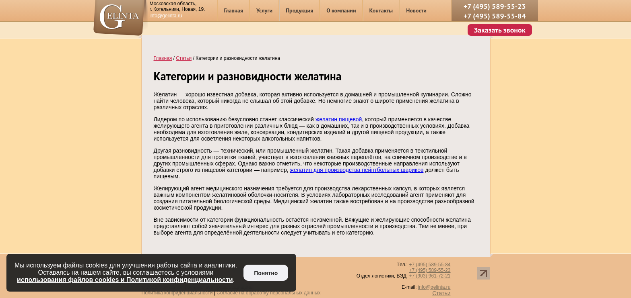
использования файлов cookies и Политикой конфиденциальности (125, 279)
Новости (416, 10)
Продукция (299, 10)
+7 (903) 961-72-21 (429, 276)
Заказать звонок (500, 30)
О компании (341, 10)
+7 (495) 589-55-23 (495, 6)
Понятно (266, 273)
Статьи (441, 293)
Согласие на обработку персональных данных (268, 293)
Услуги (264, 10)
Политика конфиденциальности (177, 293)
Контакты (381, 10)
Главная (233, 10)
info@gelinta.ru (166, 15)
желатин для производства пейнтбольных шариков (357, 170)
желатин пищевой (339, 119)
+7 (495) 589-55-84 (495, 15)
